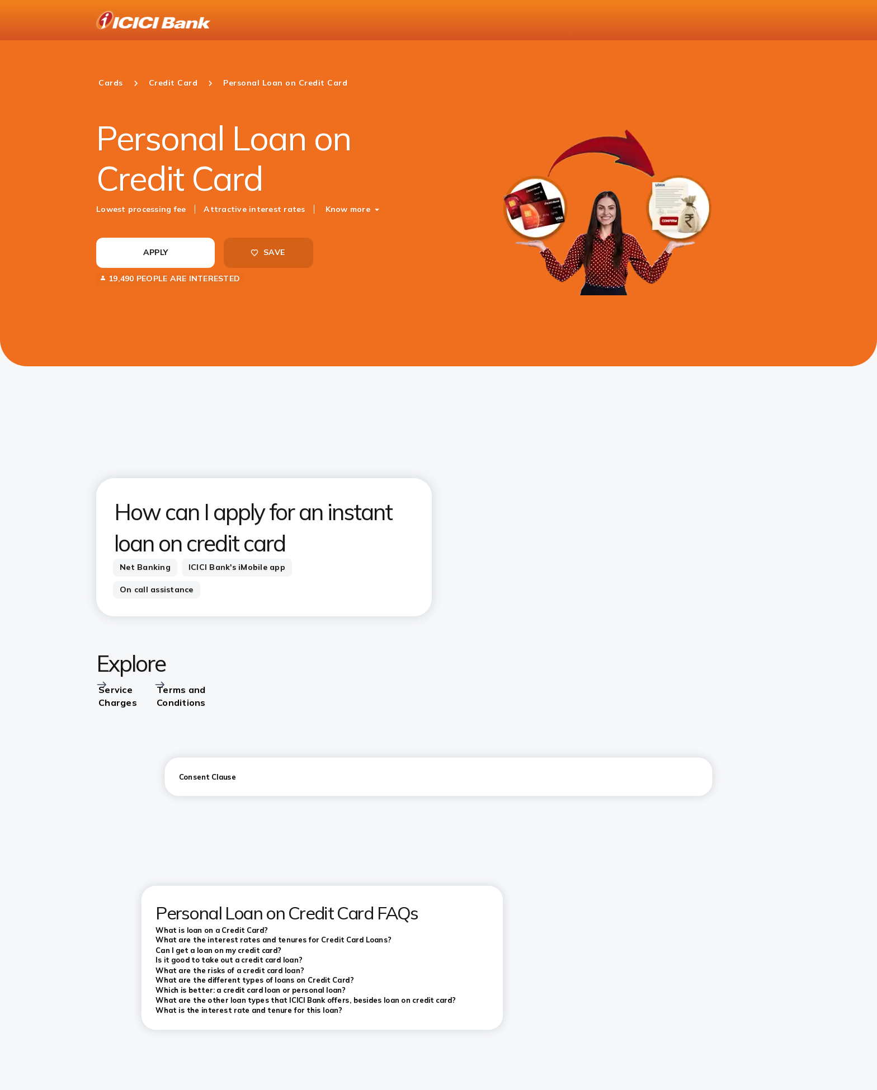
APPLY (155, 252)
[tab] (145, 568)
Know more (348, 209)
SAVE (267, 252)
